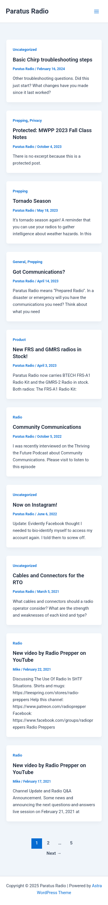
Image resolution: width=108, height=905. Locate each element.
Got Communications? (39, 272)
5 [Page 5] (71, 843)
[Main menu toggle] (96, 11)
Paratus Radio (27, 11)
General (19, 262)
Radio (17, 417)
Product (19, 339)
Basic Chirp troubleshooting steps (52, 60)
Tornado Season (32, 201)
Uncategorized (25, 49)
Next (54, 853)
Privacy (36, 120)
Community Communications (47, 427)
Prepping (20, 120)
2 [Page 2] (48, 843)
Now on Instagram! (35, 505)
